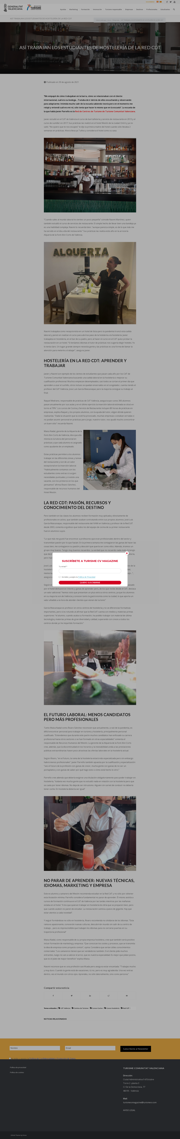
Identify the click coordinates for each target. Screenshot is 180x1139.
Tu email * (63, 566)
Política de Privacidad (86, 577)
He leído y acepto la (78, 577)
